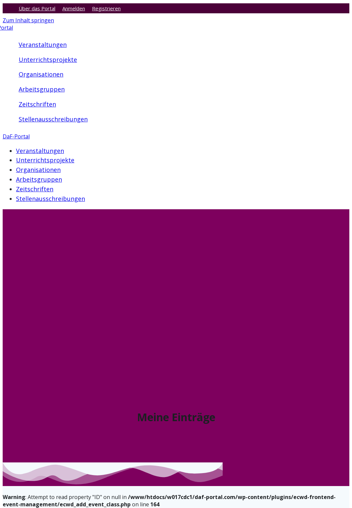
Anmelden (73, 8)
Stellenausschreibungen (53, 119)
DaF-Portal (16, 136)
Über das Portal (37, 8)
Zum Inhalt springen (28, 20)
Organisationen (41, 74)
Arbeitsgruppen (42, 89)
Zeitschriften (37, 104)
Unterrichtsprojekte (48, 60)
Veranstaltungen (43, 45)
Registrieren (106, 8)
